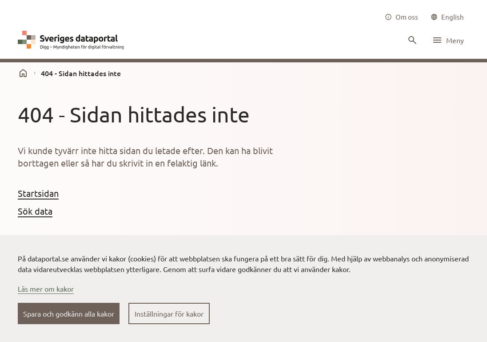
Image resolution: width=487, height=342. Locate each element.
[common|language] (447, 17)
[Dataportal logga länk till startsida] (73, 40)
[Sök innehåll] (411, 40)
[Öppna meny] (448, 40)
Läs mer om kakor (46, 288)
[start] (23, 73)
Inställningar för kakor (169, 313)
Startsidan (38, 193)
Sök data (35, 210)
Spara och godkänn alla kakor (68, 313)
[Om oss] (401, 17)
